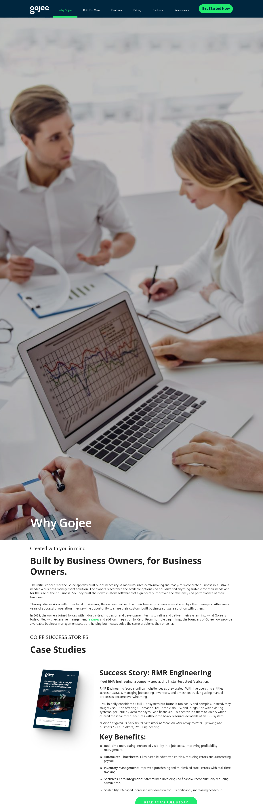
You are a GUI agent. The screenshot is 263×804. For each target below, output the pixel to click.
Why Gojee (65, 10)
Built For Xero (91, 10)
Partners (158, 10)
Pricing (137, 10)
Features (116, 10)
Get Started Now (216, 9)
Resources (180, 10)
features (93, 619)
